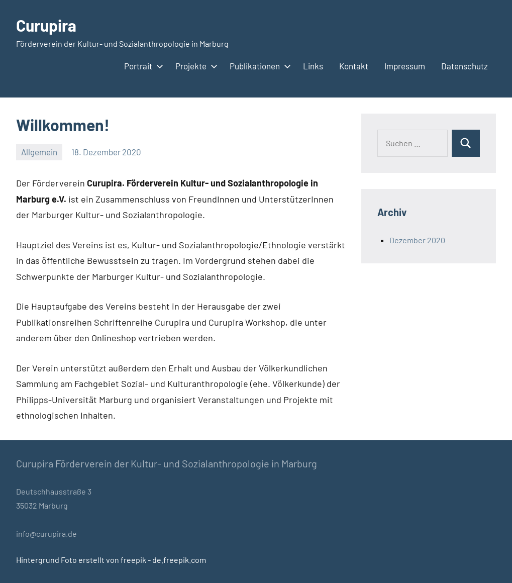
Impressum (404, 66)
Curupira (46, 25)
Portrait (141, 66)
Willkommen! (63, 124)
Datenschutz (464, 66)
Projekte (194, 66)
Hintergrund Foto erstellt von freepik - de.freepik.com (111, 559)
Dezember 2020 (417, 240)
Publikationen (258, 66)
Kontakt (353, 66)
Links (313, 66)
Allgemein (39, 152)
